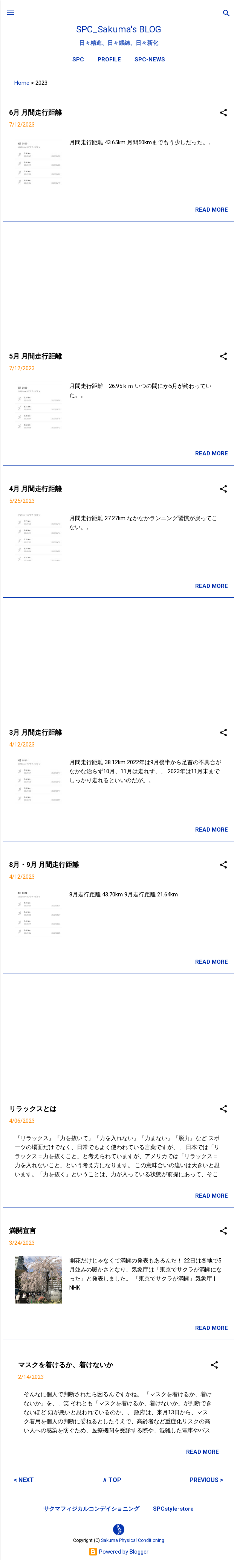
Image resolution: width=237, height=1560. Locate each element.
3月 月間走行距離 (35, 732)
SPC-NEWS (150, 59)
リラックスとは (33, 1109)
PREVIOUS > (206, 1480)
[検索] (226, 14)
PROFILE (109, 59)
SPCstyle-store (173, 1508)
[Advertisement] (118, 280)
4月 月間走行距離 (35, 489)
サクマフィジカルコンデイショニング (91, 1508)
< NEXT (24, 1480)
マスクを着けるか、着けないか (65, 1365)
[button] (223, 113)
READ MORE (211, 209)
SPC (78, 59)
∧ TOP (111, 1480)
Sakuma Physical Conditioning (132, 1540)
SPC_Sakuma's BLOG (118, 29)
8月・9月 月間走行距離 (44, 865)
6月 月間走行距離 (35, 112)
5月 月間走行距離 (35, 356)
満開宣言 (22, 1231)
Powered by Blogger (118, 1551)
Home (21, 82)
